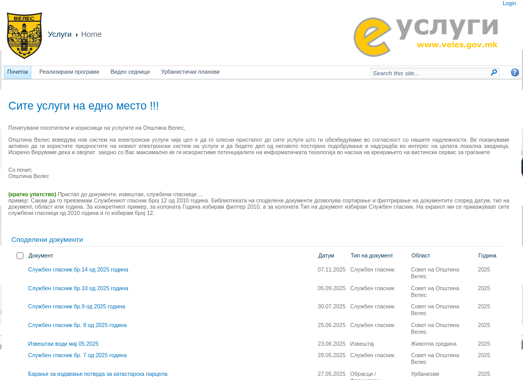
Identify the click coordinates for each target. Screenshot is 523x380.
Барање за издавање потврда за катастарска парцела (97, 374)
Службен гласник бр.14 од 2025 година (78, 269)
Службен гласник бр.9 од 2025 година (76, 306)
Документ (41, 255)
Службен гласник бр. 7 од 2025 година (77, 355)
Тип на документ (372, 255)
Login (509, 3)
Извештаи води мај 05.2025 (63, 344)
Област (420, 255)
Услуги (60, 34)
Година (487, 255)
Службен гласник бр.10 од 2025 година (78, 288)
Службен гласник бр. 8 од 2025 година (77, 325)
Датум (326, 255)
